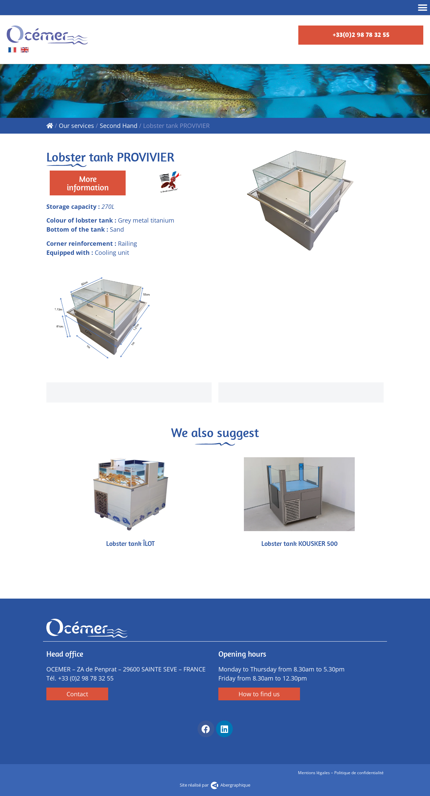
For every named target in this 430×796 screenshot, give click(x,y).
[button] (422, 7)
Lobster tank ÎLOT (130, 543)
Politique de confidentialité (359, 773)
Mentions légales (314, 773)
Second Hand (118, 126)
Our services (76, 126)
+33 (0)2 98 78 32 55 (86, 678)
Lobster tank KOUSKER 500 (299, 543)
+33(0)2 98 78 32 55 (361, 34)
